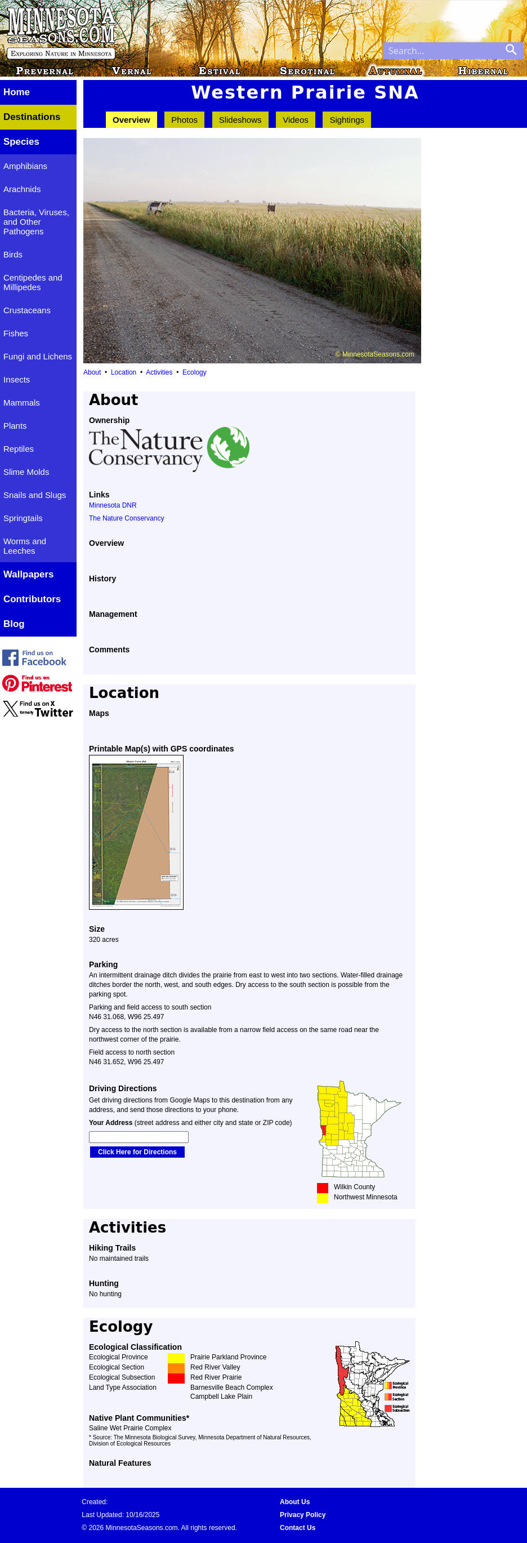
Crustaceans (27, 310)
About (92, 372)
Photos (184, 119)
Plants (15, 425)
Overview (131, 119)
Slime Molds (26, 472)
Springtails (23, 518)
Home (16, 92)
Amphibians (25, 166)
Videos (296, 119)
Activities (159, 372)
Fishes (15, 333)
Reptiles (18, 448)
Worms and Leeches (24, 545)
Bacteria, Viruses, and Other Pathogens (36, 221)
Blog (14, 624)
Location (123, 372)
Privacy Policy (302, 1515)
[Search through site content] (441, 51)
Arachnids (22, 189)
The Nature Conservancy (126, 518)
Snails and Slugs (34, 495)
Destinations (31, 117)
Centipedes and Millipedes (32, 282)
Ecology (194, 372)
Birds (13, 254)
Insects (16, 379)
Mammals (21, 402)
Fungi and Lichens (37, 356)
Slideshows (240, 119)
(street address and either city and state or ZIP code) (190, 1123)
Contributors (32, 599)
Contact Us (297, 1528)
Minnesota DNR (113, 505)
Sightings (346, 119)
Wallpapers (28, 574)
